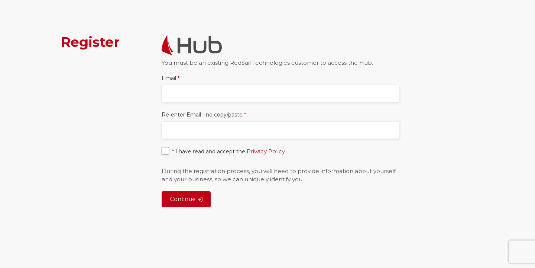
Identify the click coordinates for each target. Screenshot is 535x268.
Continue (186, 198)
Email (170, 78)
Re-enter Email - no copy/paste (204, 114)
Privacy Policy (266, 151)
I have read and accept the (228, 151)
